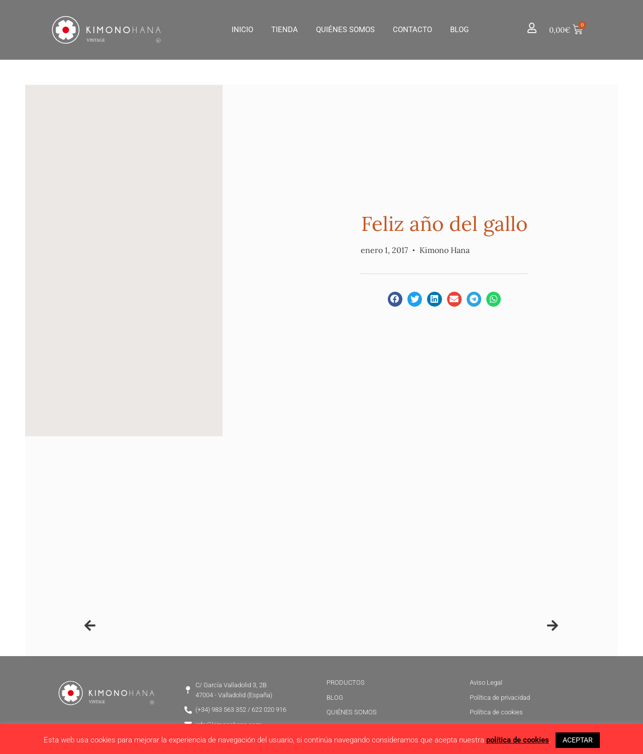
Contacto (412, 29)
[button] (395, 299)
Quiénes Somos (345, 29)
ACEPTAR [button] (578, 740)
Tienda (284, 29)
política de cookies (517, 739)
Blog (459, 29)
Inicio (242, 29)
